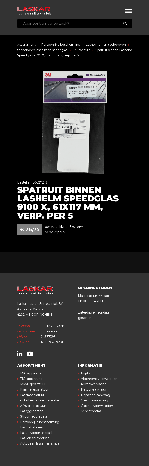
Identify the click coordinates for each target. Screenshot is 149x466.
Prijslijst (86, 373)
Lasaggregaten (31, 411)
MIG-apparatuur (32, 373)
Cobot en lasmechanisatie (39, 400)
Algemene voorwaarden (99, 379)
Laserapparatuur (32, 395)
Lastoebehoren (31, 427)
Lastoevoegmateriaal (36, 433)
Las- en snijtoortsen (35, 438)
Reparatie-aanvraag (95, 395)
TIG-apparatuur (31, 379)
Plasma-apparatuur (34, 389)
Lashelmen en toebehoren (106, 45)
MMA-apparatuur (32, 384)
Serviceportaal (91, 411)
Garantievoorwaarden (97, 406)
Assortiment (26, 45)
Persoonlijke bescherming (60, 45)
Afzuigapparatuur (33, 406)
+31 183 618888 (52, 326)
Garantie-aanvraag (94, 400)
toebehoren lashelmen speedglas (42, 50)
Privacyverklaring (94, 384)
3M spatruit (81, 50)
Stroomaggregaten (35, 416)
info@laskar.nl (51, 331)
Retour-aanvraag (93, 389)
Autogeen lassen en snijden (41, 443)
